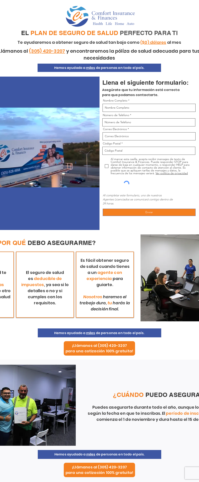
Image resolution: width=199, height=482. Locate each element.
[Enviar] (149, 212)
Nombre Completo (115, 100)
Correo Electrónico (115, 129)
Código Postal (112, 143)
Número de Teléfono (116, 115)
